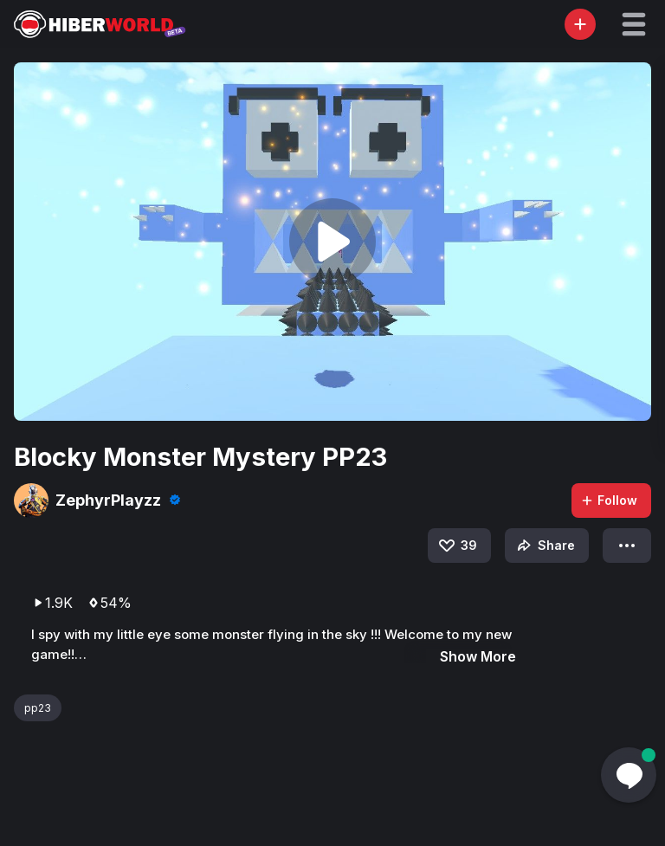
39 (456, 545)
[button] (634, 24)
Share (544, 545)
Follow (608, 500)
